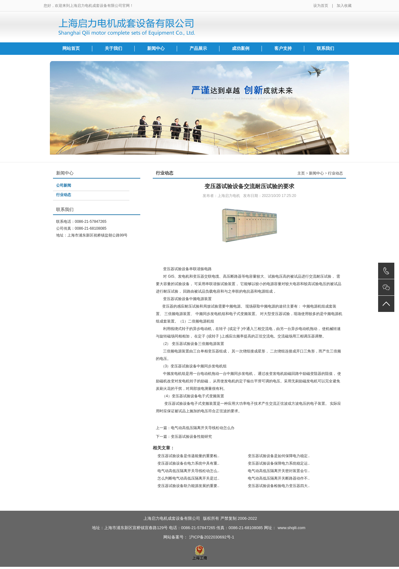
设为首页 (320, 5)
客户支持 (283, 48)
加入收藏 (344, 5)
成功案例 (240, 48)
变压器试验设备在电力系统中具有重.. (188, 463)
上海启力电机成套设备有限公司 (171, 518)
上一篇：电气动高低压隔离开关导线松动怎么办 (195, 428)
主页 (301, 173)
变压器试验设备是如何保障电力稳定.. (279, 456)
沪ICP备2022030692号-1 (211, 537)
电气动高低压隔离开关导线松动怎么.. (188, 471)
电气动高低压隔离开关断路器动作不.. (279, 478)
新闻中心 (156, 48)
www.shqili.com (291, 527)
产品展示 (198, 48)
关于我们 (113, 48)
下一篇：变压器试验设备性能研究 (184, 436)
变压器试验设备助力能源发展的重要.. (188, 486)
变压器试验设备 (176, 269)
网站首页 (71, 48)
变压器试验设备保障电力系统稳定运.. (279, 463)
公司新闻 (63, 185)
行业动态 (63, 195)
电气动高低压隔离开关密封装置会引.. (279, 471)
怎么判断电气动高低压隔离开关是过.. (188, 478)
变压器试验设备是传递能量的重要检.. (188, 456)
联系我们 (325, 48)
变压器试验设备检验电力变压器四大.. (279, 486)
